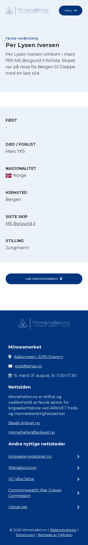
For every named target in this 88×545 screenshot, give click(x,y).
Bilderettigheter (63, 530)
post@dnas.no (28, 366)
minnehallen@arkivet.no (31, 432)
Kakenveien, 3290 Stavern (38, 357)
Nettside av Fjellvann (55, 535)
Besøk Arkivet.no (24, 423)
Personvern (25, 535)
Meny (71, 10)
